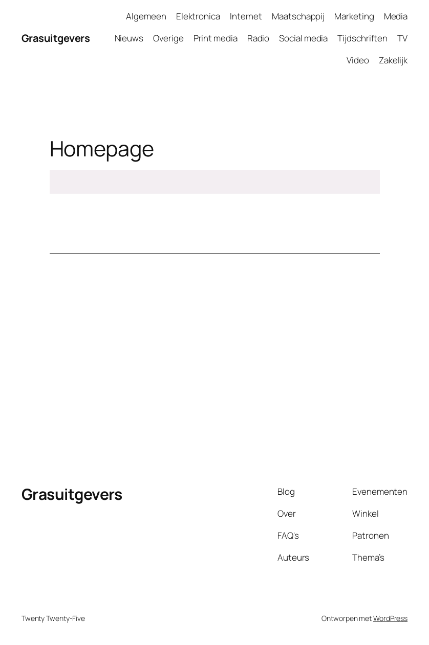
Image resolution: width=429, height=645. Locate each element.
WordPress (390, 618)
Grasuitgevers (56, 38)
